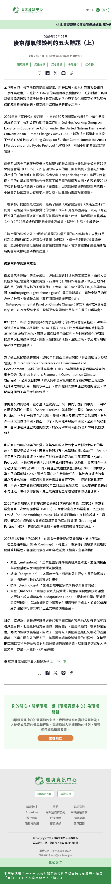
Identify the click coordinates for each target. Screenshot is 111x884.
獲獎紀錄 (55, 823)
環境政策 (22, 64)
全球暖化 (73, 64)
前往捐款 (55, 738)
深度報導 (56, 64)
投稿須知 (79, 818)
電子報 (89, 9)
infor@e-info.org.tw (61, 855)
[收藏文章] (40, 73)
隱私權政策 (32, 823)
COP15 (89, 64)
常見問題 (32, 818)
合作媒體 (55, 818)
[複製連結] (71, 73)
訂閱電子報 (44, 794)
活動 (55, 807)
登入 (105, 10)
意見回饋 (79, 823)
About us (32, 812)
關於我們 (79, 807)
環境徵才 (32, 807)
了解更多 (56, 878)
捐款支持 (65, 794)
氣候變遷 (39, 64)
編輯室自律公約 (55, 812)
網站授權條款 (79, 812)
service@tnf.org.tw (61, 850)
